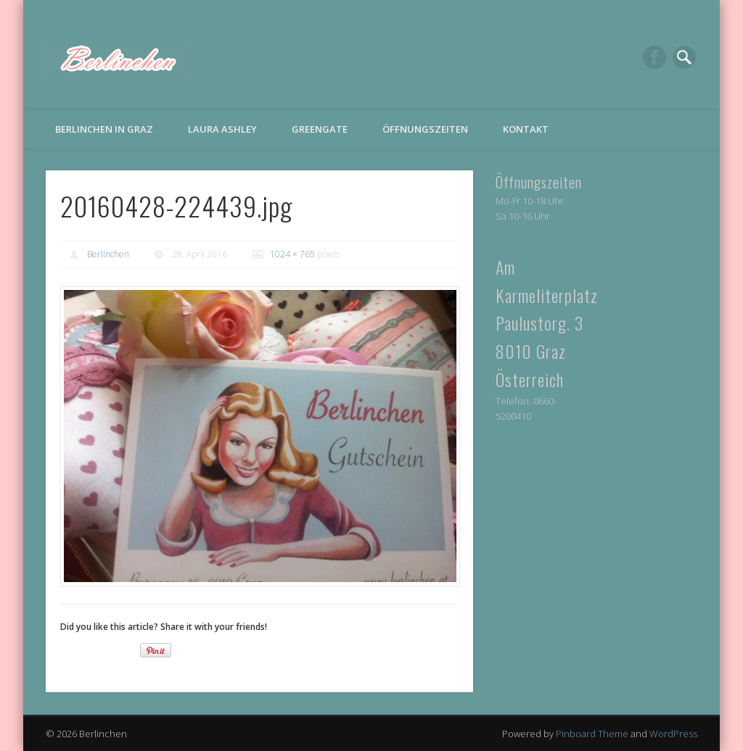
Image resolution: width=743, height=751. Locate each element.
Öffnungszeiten (425, 129)
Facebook (654, 57)
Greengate (320, 129)
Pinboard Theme (592, 733)
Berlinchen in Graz (104, 129)
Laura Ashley (222, 129)
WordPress (673, 733)
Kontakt (526, 129)
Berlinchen (108, 254)
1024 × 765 (292, 254)
